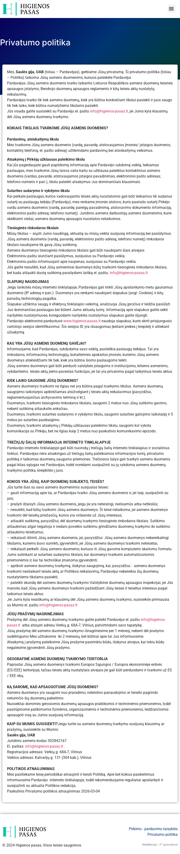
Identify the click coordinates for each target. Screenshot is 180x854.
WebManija (149, 844)
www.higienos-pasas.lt (82, 321)
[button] (171, 8)
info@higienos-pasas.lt (109, 111)
